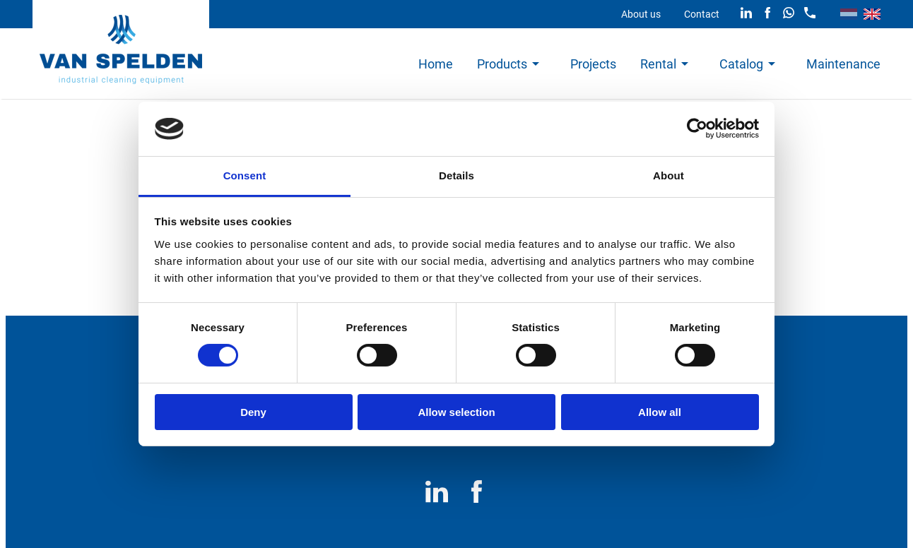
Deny (253, 412)
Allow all (659, 412)
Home (435, 63)
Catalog (741, 63)
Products (502, 63)
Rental (658, 63)
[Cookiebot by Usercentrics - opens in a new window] (697, 128)
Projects (593, 63)
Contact (701, 14)
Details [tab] (456, 175)
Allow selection (456, 412)
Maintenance (843, 63)
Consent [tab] (244, 175)
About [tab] (668, 175)
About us (641, 14)
